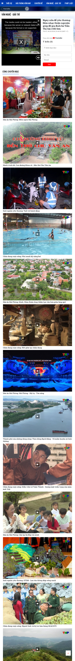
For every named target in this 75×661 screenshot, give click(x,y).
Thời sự (9, 3)
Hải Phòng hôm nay (23, 3)
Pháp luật (69, 3)
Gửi (49, 64)
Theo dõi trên (52, 38)
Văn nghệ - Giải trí (53, 3)
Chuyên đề (38, 3)
